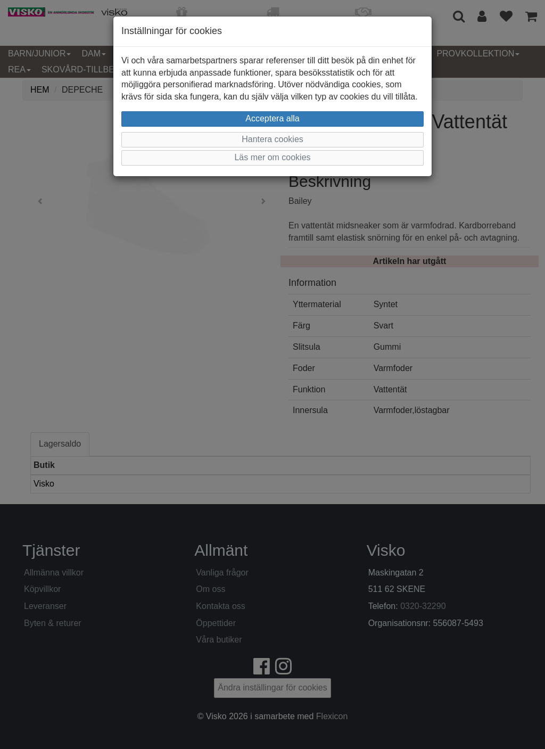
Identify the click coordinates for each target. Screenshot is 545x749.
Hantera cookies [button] (272, 139)
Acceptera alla (272, 118)
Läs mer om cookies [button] (272, 157)
